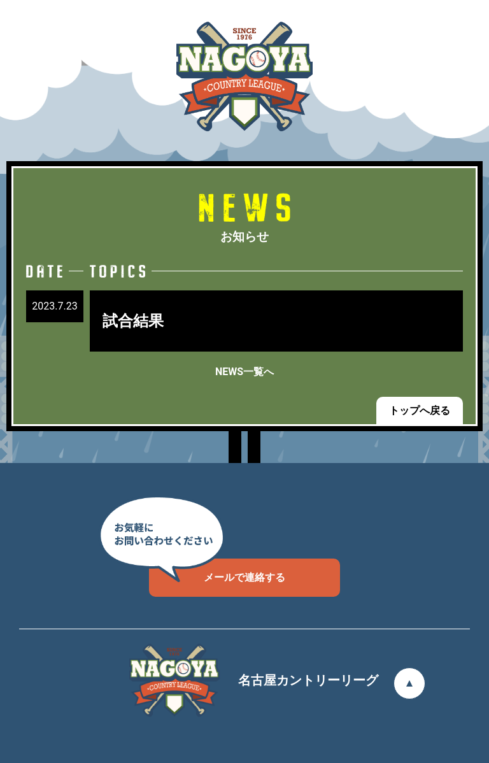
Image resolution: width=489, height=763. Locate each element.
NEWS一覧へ (244, 372)
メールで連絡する (217, 571)
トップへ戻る (419, 410)
